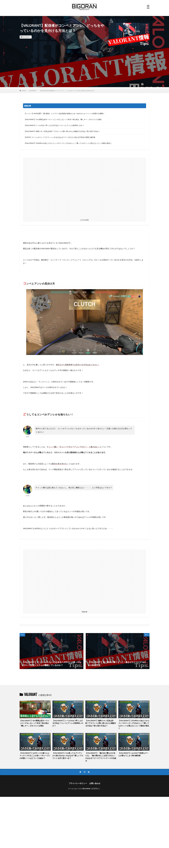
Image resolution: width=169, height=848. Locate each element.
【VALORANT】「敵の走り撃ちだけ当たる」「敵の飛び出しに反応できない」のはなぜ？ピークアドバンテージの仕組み (100, 757)
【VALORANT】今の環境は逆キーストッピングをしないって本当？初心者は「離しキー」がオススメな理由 (62, 119)
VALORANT (25, 37)
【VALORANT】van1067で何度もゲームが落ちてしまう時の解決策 (133, 754)
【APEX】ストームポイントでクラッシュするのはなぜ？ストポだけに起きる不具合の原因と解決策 (59, 137)
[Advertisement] (85, 71)
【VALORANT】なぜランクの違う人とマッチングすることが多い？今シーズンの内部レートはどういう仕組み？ (35, 755)
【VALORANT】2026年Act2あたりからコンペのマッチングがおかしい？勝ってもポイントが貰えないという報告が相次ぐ (68, 143)
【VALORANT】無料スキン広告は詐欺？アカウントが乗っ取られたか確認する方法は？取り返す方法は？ (62, 131)
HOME (24, 90)
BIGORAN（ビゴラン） (91, 789)
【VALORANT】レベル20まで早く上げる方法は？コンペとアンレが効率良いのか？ (54, 125)
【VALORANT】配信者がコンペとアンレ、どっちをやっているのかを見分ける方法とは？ (67, 90)
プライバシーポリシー (78, 783)
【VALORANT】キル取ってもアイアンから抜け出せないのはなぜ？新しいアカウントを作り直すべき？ (67, 755)
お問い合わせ (94, 783)
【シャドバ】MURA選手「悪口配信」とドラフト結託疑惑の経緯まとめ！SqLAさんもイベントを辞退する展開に (64, 113)
